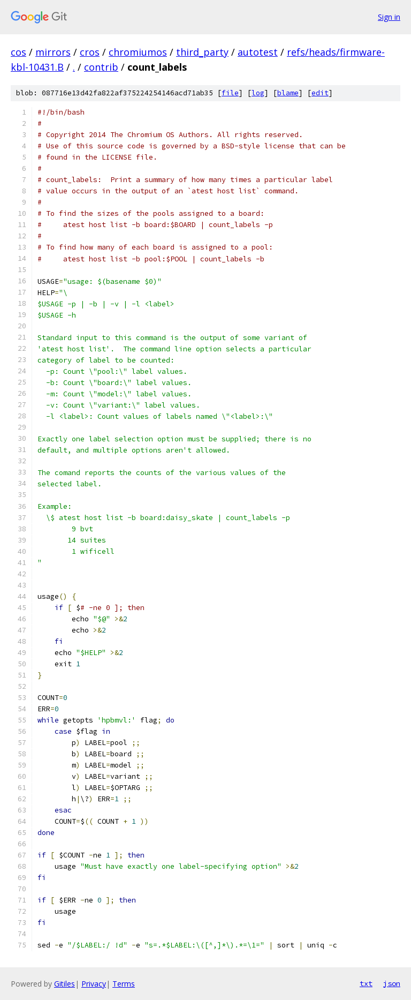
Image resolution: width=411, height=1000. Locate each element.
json (391, 983)
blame (288, 92)
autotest (258, 52)
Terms (123, 984)
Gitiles (64, 984)
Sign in (389, 17)
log (258, 92)
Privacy (93, 984)
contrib (101, 67)
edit (320, 92)
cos (18, 52)
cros (90, 52)
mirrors (53, 52)
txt (366, 983)
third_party (202, 52)
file (230, 92)
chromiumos (138, 52)
